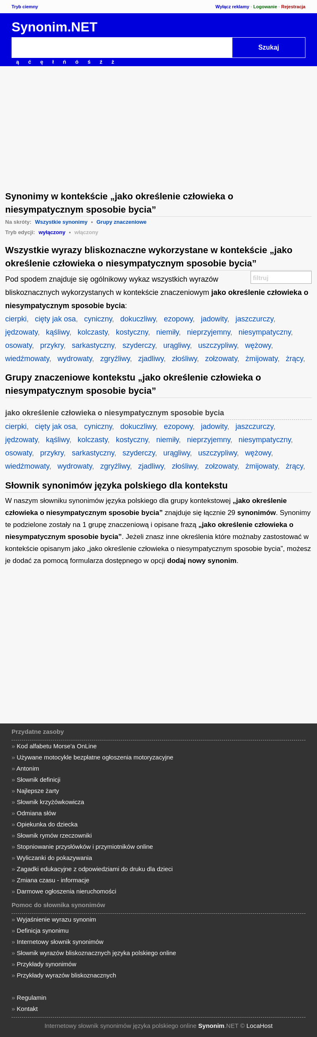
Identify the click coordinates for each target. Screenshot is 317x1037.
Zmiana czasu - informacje (53, 880)
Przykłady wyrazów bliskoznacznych (66, 975)
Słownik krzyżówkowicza (50, 801)
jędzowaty (21, 332)
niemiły (167, 332)
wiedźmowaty (27, 358)
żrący (294, 358)
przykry (52, 345)
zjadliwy (151, 358)
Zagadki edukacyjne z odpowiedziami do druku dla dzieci (95, 868)
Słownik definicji (39, 779)
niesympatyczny (265, 332)
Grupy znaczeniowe (122, 222)
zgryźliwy (115, 358)
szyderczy (139, 345)
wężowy (258, 345)
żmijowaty (262, 358)
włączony (86, 232)
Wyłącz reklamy (232, 6)
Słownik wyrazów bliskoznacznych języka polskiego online (96, 952)
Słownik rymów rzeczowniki (54, 835)
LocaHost (259, 1025)
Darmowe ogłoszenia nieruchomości (66, 891)
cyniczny (98, 319)
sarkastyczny (93, 345)
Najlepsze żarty (38, 790)
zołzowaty (221, 358)
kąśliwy (57, 332)
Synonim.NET (54, 26)
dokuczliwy (138, 319)
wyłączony (51, 232)
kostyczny (132, 332)
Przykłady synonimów (46, 964)
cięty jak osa (55, 319)
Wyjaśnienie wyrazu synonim (56, 919)
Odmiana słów (36, 813)
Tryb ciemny (25, 6)
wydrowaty (74, 358)
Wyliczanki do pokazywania (54, 857)
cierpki (16, 319)
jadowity (214, 319)
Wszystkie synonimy (61, 222)
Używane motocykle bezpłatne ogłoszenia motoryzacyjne (95, 757)
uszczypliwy (217, 345)
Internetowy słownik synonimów (60, 941)
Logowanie (265, 6)
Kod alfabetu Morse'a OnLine (57, 746)
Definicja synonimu (43, 930)
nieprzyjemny (208, 332)
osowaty (18, 345)
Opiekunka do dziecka (47, 824)
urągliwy (176, 345)
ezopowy (178, 319)
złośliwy (184, 358)
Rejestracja (293, 6)
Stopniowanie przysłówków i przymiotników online (85, 846)
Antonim (28, 768)
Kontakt (27, 1008)
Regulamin (32, 997)
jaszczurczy (255, 319)
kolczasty (93, 332)
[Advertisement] (158, 128)
